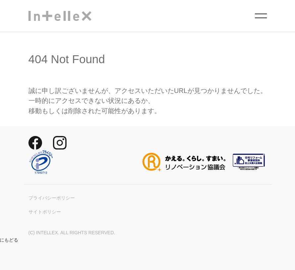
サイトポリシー (44, 211)
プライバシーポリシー (51, 198)
